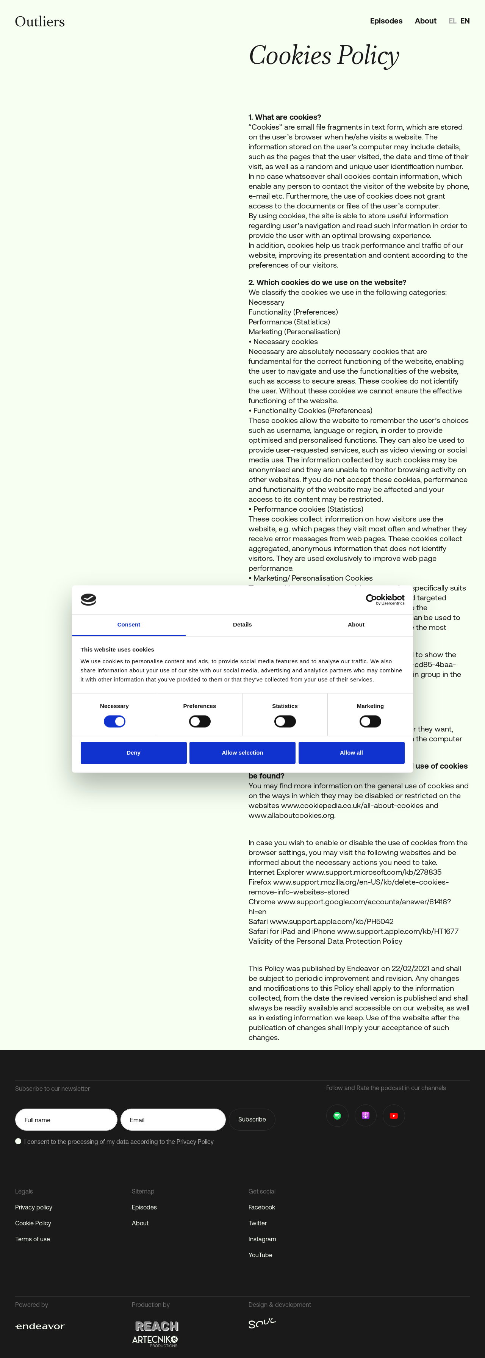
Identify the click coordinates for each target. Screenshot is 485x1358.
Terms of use (32, 1239)
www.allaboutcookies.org (291, 815)
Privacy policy (33, 1207)
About (425, 20)
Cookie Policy (33, 1223)
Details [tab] (242, 625)
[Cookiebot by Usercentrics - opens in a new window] (371, 599)
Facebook (262, 1207)
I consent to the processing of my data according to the (119, 1141)
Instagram (262, 1239)
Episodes (386, 20)
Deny (134, 753)
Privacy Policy (195, 1141)
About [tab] (356, 625)
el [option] (453, 20)
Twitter (258, 1223)
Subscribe (252, 1119)
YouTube (260, 1254)
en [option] (465, 20)
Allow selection (242, 753)
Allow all (351, 753)
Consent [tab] (129, 625)
